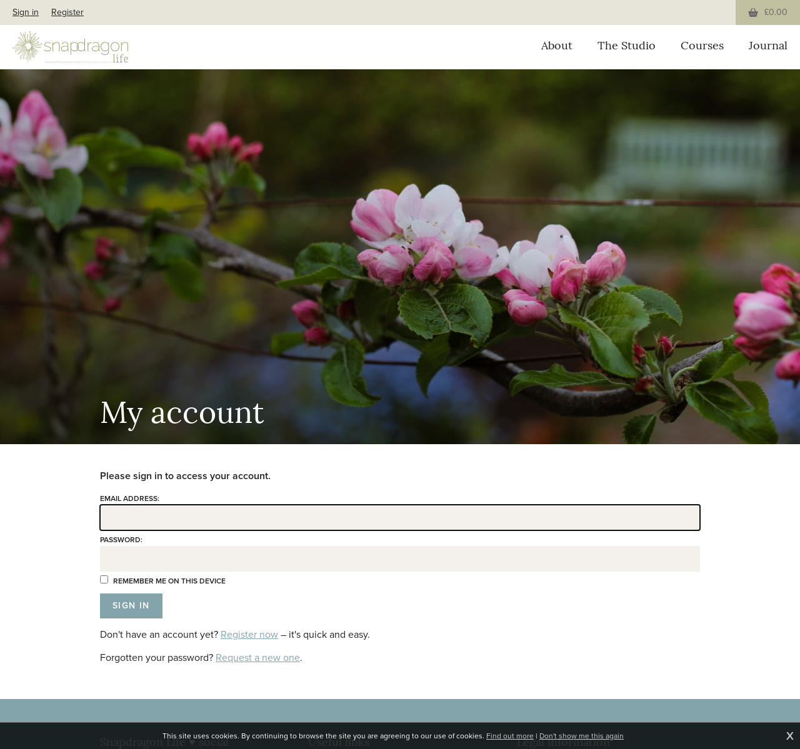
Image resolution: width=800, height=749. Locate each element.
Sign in (25, 12)
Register (67, 12)
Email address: (129, 498)
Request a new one (258, 657)
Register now (249, 634)
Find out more (510, 736)
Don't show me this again (581, 736)
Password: (121, 539)
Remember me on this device (163, 581)
